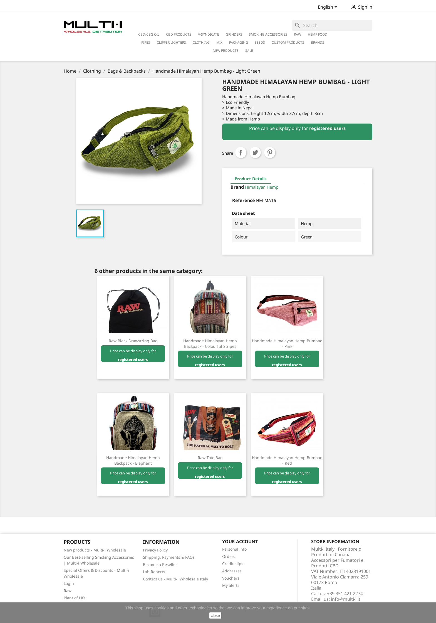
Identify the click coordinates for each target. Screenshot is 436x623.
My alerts (230, 585)
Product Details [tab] (251, 178)
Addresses (232, 570)
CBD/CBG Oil (148, 34)
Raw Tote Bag (210, 457)
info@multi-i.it (345, 599)
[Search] (332, 25)
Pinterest (269, 152)
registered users (327, 128)
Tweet (255, 152)
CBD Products (178, 34)
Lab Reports (154, 571)
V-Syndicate (208, 34)
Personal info (234, 549)
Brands (317, 42)
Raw (67, 590)
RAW (297, 34)
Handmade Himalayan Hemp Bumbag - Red (287, 460)
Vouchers (230, 578)
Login (69, 583)
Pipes (145, 42)
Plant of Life (75, 597)
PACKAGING (238, 42)
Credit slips (232, 563)
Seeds (260, 42)
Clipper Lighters (171, 42)
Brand (237, 187)
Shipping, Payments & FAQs (169, 557)
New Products (226, 50)
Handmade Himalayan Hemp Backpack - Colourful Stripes (210, 343)
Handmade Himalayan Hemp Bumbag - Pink (287, 343)
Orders (228, 556)
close (215, 615)
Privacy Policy (155, 550)
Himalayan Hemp (261, 187)
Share (240, 152)
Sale (249, 50)
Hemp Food (317, 34)
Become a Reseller (160, 564)
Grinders (234, 34)
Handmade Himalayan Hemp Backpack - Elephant (133, 460)
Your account (240, 541)
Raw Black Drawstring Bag (133, 340)
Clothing (201, 42)
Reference (243, 200)
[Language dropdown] (328, 7)
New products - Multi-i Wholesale (95, 550)
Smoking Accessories (268, 34)
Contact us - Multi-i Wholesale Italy (175, 579)
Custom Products (288, 42)
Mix (219, 42)
